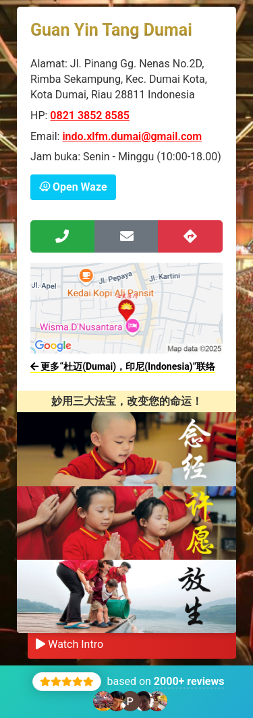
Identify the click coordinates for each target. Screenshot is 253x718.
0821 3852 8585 (90, 115)
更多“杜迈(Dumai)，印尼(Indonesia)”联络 (122, 366)
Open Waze (73, 187)
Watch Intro (69, 644)
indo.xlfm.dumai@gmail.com (132, 136)
